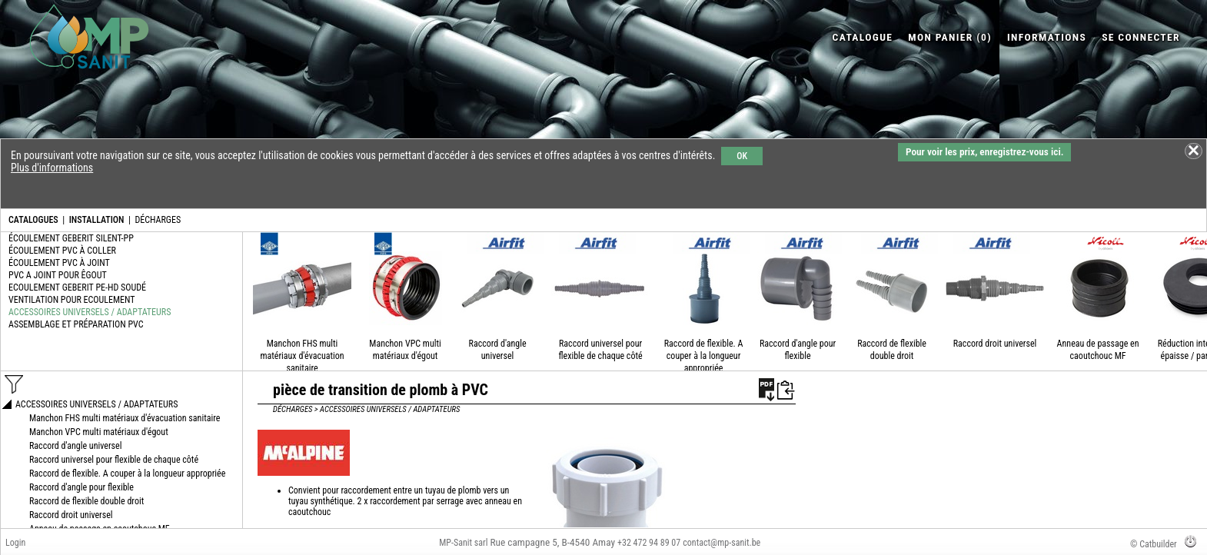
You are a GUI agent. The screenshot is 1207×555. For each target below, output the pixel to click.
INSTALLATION (97, 219)
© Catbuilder (1153, 544)
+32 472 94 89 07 (648, 542)
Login (15, 542)
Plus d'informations (52, 167)
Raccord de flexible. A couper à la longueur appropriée (703, 356)
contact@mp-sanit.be (721, 542)
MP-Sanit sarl (463, 542)
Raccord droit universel (995, 343)
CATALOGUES (33, 219)
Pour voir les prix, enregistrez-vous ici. (984, 152)
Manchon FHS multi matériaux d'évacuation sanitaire (302, 356)
